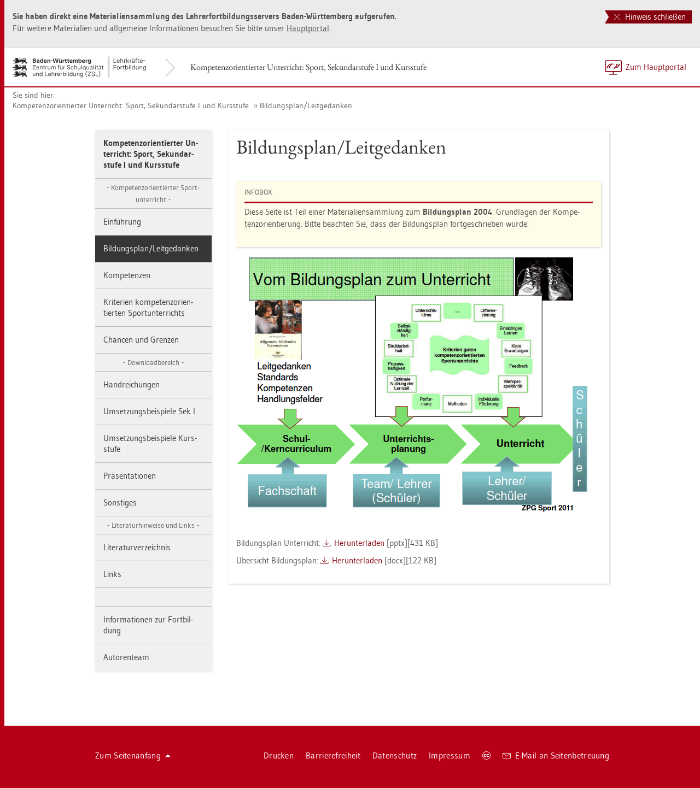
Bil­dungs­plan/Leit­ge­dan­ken (306, 105)
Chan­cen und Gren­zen (141, 339)
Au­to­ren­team (126, 657)
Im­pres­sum (449, 755)
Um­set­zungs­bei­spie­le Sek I (149, 411)
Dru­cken (279, 755)
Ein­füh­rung (122, 221)
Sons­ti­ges (120, 502)
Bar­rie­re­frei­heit (333, 755)
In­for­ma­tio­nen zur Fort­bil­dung (148, 625)
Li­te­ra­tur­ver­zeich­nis (137, 547)
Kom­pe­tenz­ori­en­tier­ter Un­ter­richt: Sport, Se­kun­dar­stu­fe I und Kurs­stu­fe (308, 67)
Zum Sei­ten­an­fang (133, 755)
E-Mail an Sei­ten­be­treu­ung (556, 755)
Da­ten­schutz (394, 755)
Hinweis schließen (650, 16)
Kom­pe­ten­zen (126, 275)
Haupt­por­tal (308, 28)
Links (112, 574)
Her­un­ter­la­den (359, 543)
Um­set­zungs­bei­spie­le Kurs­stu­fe (150, 443)
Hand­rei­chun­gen (131, 384)
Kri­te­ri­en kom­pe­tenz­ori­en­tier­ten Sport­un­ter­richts (148, 307)
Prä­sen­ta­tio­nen (129, 476)
